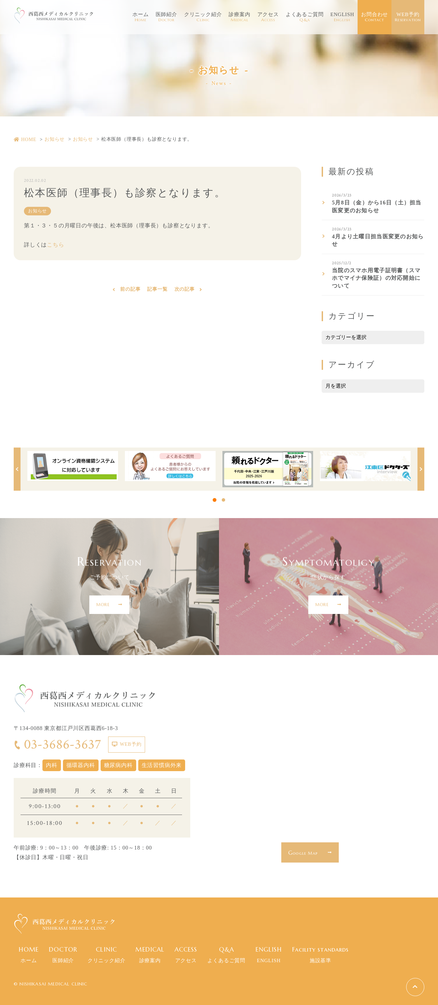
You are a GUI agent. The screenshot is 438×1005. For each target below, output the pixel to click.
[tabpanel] (72, 466)
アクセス (268, 17)
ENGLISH (342, 17)
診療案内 (239, 17)
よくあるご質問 (305, 17)
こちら (55, 245)
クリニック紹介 (203, 17)
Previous (17, 469)
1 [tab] (215, 500)
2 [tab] (223, 500)
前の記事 (130, 290)
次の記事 (185, 290)
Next (420, 469)
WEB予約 (408, 17)
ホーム (140, 17)
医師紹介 (166, 17)
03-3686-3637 (57, 744)
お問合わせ (374, 17)
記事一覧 (157, 290)
